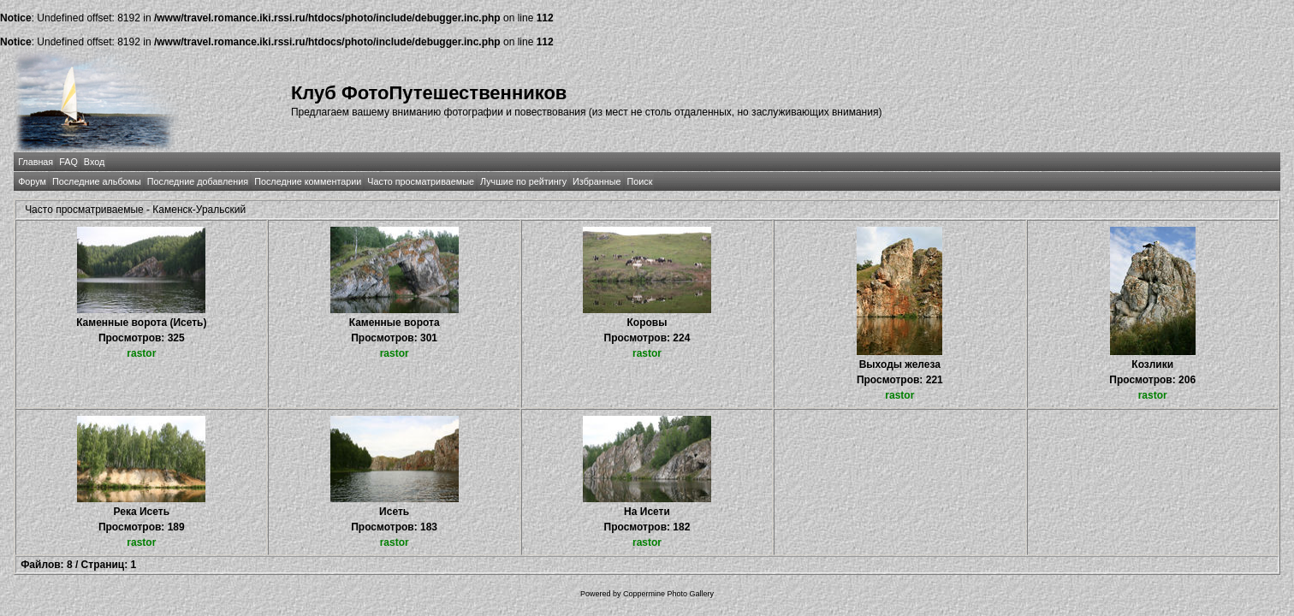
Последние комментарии (307, 181)
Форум (32, 181)
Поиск (640, 181)
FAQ (68, 162)
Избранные (596, 181)
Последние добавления (197, 181)
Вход (94, 162)
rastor (141, 353)
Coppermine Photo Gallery (668, 593)
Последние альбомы (96, 181)
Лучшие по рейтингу (523, 181)
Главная (35, 162)
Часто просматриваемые (420, 181)
